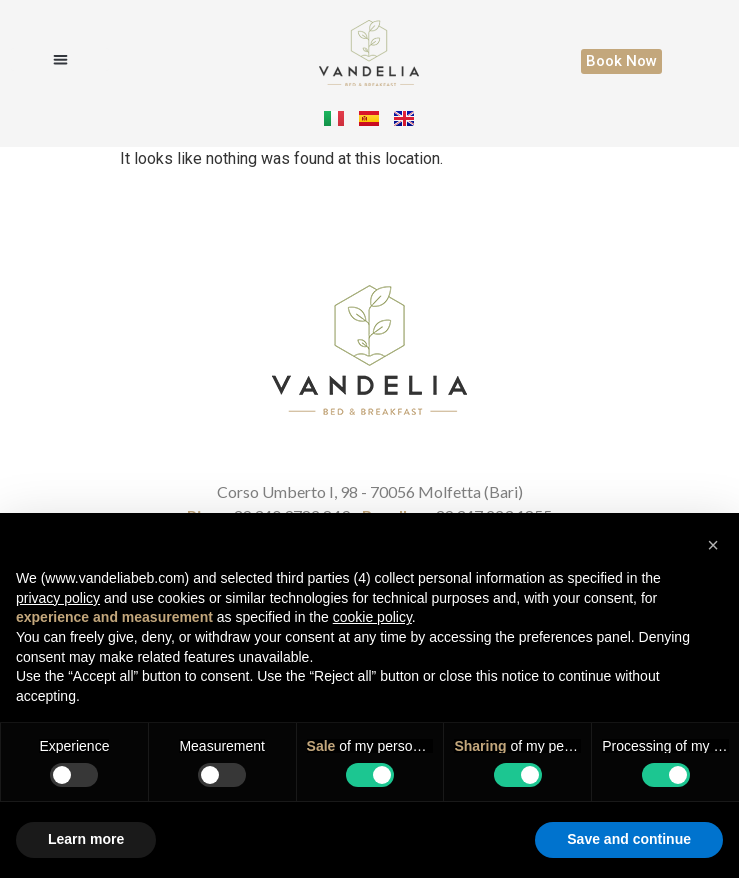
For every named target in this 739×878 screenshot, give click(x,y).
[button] (60, 59)
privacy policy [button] (58, 598)
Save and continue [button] (629, 839)
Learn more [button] (86, 839)
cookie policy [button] (372, 617)
